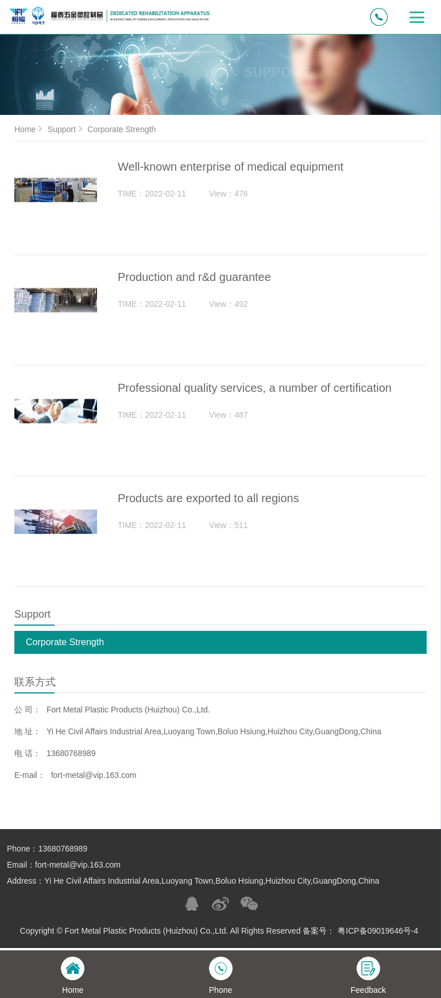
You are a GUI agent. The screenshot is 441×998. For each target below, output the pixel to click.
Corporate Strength (65, 645)
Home (29, 129)
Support (66, 129)
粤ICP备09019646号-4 (378, 934)
